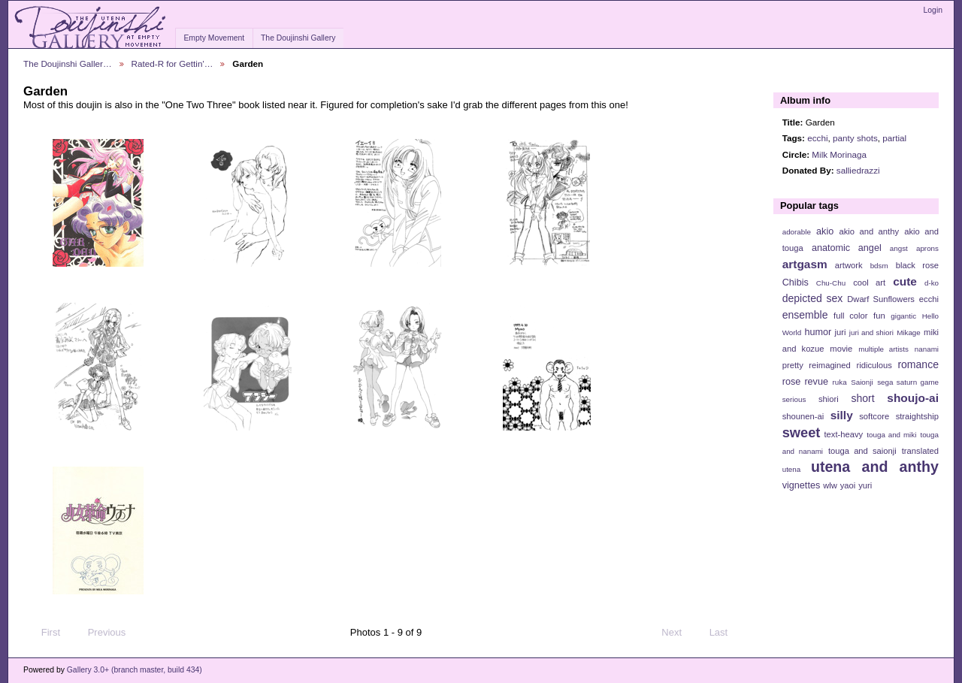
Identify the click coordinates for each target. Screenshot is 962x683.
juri (840, 332)
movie (841, 348)
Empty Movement (213, 38)
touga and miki (891, 435)
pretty (792, 365)
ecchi (817, 138)
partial (894, 138)
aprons (927, 248)
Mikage (909, 332)
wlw (830, 485)
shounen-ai (803, 416)
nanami (927, 349)
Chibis (795, 282)
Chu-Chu (831, 283)
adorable (796, 232)
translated (920, 450)
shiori (828, 398)
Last (725, 633)
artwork (849, 265)
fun (879, 315)
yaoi (848, 485)
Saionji (862, 382)
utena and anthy (875, 466)
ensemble (805, 315)
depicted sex (812, 298)
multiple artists (883, 349)
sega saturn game (908, 382)
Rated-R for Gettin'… (172, 63)
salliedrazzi (858, 170)
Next (678, 633)
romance (918, 364)
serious (794, 399)
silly (841, 415)
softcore (874, 416)
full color (850, 315)
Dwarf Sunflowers (881, 299)
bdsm (879, 265)
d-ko (931, 283)
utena (791, 469)
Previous (100, 633)
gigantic (903, 316)
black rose (917, 265)
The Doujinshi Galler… (67, 63)
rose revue (805, 381)
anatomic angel (847, 248)
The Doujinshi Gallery (298, 38)
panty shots (855, 138)
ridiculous (873, 365)
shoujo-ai (913, 397)
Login (933, 10)
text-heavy (843, 434)
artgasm (804, 264)
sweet (801, 432)
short (862, 398)
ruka (840, 382)
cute (905, 281)
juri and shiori (871, 332)
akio (824, 231)
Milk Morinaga (839, 154)
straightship (917, 416)
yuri (865, 485)
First (43, 633)
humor (817, 332)
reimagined (830, 365)
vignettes (801, 485)
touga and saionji (862, 450)
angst (899, 248)
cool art (869, 282)
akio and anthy (869, 231)
